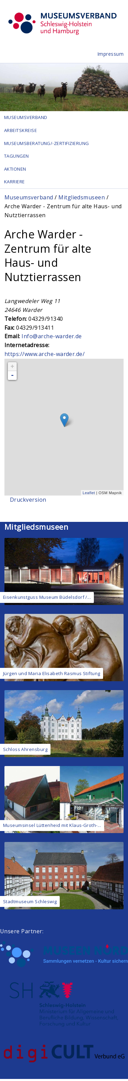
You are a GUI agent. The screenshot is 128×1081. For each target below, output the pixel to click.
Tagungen (16, 157)
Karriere (14, 184)
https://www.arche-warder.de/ (44, 356)
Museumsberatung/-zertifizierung (46, 144)
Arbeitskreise (20, 131)
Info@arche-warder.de (52, 338)
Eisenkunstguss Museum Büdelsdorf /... (47, 599)
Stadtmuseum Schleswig (30, 903)
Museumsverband (26, 118)
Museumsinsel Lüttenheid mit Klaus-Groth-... (52, 827)
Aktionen (15, 170)
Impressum (111, 54)
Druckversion (28, 501)
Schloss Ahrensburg (25, 751)
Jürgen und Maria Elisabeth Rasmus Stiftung (51, 675)
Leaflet (89, 495)
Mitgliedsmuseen (81, 199)
